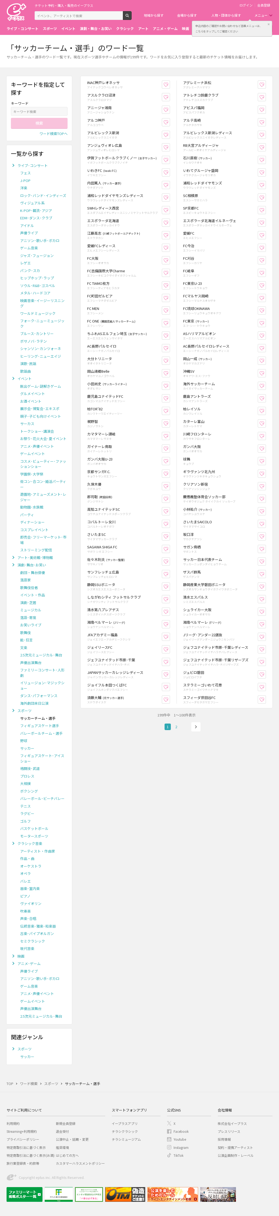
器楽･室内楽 (30, 888)
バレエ (25, 881)
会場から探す (187, 15)
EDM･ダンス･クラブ (36, 217)
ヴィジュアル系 (32, 202)
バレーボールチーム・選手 (41, 733)
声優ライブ (29, 232)
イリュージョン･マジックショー (42, 685)
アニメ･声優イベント (37, 446)
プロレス (27, 776)
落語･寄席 (28, 617)
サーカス (27, 423)
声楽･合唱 (28, 918)
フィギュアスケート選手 (39, 725)
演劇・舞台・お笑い (96, 28)
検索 (131, 18)
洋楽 (23, 187)
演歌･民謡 (28, 363)
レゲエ (25, 262)
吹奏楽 (25, 911)
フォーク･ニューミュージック (42, 323)
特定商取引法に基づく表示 (26, 1147)
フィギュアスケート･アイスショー (42, 758)
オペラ (25, 873)
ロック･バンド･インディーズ (43, 195)
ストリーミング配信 (36, 549)
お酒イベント (30, 401)
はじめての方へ (67, 1155)
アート (143, 28)
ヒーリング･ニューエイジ (40, 356)
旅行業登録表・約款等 (23, 1163)
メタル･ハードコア (35, 292)
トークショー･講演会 (37, 431)
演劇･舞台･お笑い (31, 564)
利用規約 (13, 1123)
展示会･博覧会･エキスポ (39, 408)
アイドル (27, 225)
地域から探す (153, 15)
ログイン (246, 5)
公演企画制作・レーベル (236, 1155)
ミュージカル (30, 610)
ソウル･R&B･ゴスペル (37, 285)
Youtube (180, 1139)
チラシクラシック (125, 1131)
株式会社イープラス (232, 1123)
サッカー (27, 748)
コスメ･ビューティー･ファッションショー (43, 464)
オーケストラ (30, 866)
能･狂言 (26, 640)
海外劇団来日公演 (34, 703)
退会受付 (62, 1131)
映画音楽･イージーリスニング (42, 303)
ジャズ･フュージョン (37, 255)
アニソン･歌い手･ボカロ (39, 240)
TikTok (178, 1155)
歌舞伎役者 (29, 587)
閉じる (268, 24)
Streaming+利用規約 (22, 1131)
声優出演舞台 (30, 662)
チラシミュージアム (126, 1139)
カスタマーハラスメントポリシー (80, 1163)
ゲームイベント (32, 453)
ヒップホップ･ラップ (37, 277)
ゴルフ (25, 821)
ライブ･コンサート (32, 165)
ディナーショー (32, 522)
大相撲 (25, 783)
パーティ (27, 514)
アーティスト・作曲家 (37, 851)
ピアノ (25, 896)
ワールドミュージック (38, 313)
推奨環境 (62, 1147)
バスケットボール (34, 828)
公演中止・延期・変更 (72, 1139)
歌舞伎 (25, 632)
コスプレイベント (34, 529)
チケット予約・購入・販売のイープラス (64, 5)
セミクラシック (32, 941)
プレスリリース (229, 1131)
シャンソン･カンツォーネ (40, 348)
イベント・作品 (32, 594)
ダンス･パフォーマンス (38, 695)
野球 (23, 740)
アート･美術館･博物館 (35, 557)
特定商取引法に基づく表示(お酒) (30, 1155)
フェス (25, 172)
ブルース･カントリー (37, 333)
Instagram (181, 1147)
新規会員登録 (65, 1123)
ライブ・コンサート (22, 28)
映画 (185, 28)
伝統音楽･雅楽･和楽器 (38, 926)
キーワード (20, 103)
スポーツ (50, 28)
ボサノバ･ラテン (33, 341)
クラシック (125, 28)
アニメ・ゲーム (165, 28)
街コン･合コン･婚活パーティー (43, 484)
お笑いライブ (30, 625)
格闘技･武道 (30, 768)
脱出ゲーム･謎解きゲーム (40, 386)
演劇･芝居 (28, 602)
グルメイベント (32, 393)
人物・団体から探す (226, 15)
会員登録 (263, 5)
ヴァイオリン (30, 903)
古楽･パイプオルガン (37, 933)
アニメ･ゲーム (29, 963)
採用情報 (224, 1139)
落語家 (25, 579)
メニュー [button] (261, 15)
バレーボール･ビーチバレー (42, 798)
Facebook (181, 1131)
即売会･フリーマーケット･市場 (43, 539)
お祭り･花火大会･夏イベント (43, 438)
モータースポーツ (34, 836)
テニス (25, 806)
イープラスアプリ (125, 1123)
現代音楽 (27, 948)
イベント (68, 28)
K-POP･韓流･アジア (36, 210)
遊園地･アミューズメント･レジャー (43, 497)
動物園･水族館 (31, 507)
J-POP (25, 180)
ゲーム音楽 (29, 247)
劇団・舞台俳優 (32, 572)
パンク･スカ (30, 270)
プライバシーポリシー (23, 1139)
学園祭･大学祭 (31, 474)
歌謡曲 (25, 371)
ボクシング (29, 791)
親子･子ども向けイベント (40, 416)
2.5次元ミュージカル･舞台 (41, 655)
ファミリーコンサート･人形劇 (42, 672)
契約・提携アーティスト (235, 1147)
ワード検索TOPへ (54, 133)
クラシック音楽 (29, 843)
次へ (196, 726)
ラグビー (27, 813)
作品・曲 (27, 858)
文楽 (23, 647)
